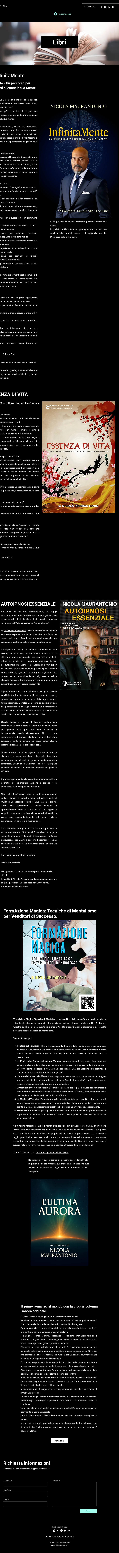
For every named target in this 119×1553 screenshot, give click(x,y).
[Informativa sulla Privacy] (59, 1536)
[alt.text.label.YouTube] (112, 7)
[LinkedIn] (11, 1472)
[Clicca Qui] (9, 354)
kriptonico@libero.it (59, 1527)
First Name (8, 1480)
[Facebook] (4, 1472)
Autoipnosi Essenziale (15, 630)
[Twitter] (8, 1472)
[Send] (88, 1511)
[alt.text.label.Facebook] (101, 7)
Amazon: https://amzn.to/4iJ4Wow (52, 1152)
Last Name (8, 1490)
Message (56, 1480)
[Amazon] (59, 1440)
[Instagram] (105, 7)
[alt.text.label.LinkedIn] (109, 7)
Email (6, 1499)
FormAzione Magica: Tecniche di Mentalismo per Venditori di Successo (48, 1019)
